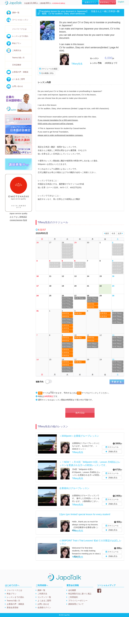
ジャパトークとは (19, 29)
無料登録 (80, 412)
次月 (120, 233)
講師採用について (76, 604)
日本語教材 (16, 65)
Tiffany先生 (77, 63)
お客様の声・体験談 (20, 72)
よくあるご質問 (18, 79)
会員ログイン (90, 2)
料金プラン (16, 43)
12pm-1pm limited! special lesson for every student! (84, 514)
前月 (106, 233)
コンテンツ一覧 (44, 597)
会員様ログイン (44, 607)
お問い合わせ (17, 86)
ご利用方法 (16, 50)
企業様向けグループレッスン (74, 488)
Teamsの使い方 (18, 58)
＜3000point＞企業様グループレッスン (79, 436)
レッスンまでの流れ (20, 36)
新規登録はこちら (107, 2)
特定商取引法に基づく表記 (79, 594)
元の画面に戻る (46, 73)
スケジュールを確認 (48, 69)
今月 (113, 233)
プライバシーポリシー (77, 600)
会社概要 (72, 590)
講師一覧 (15, 13)
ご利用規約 (73, 597)
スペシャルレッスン (20, 20)
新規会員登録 (12, 607)
